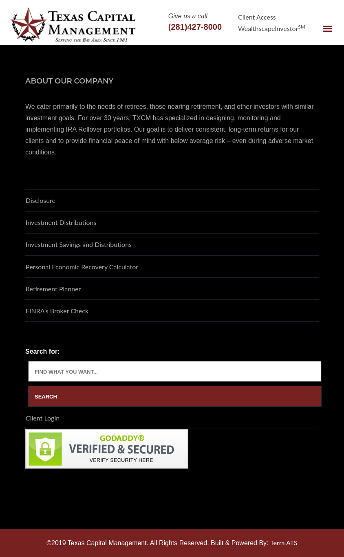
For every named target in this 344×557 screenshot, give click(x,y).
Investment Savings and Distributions (79, 244)
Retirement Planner (53, 289)
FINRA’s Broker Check (57, 311)
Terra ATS (284, 542)
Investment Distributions (61, 222)
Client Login (43, 418)
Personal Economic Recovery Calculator (82, 267)
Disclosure (40, 200)
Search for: (42, 351)
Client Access (257, 17)
